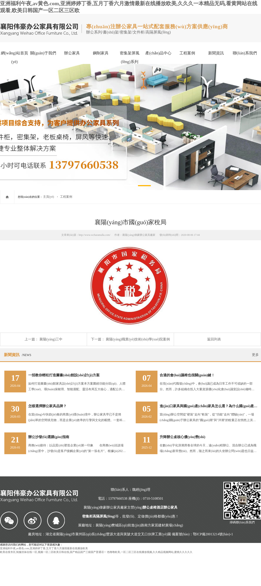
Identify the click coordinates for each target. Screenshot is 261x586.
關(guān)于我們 (43, 53)
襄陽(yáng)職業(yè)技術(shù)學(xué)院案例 (138, 339)
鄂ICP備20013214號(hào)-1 (213, 534)
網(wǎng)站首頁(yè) (14, 57)
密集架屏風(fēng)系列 (129, 57)
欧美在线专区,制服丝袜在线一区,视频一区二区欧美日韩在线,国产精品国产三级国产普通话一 (53, 552)
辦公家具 (72, 53)
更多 (255, 355)
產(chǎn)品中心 (158, 53)
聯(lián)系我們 (245, 53)
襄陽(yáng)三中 (50, 339)
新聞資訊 (216, 53)
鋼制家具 (101, 53)
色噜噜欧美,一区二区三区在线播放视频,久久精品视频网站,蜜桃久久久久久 (149, 552)
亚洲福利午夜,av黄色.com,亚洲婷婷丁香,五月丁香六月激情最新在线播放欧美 (44, 548)
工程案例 (187, 53)
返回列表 (214, 339)
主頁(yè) (49, 196)
